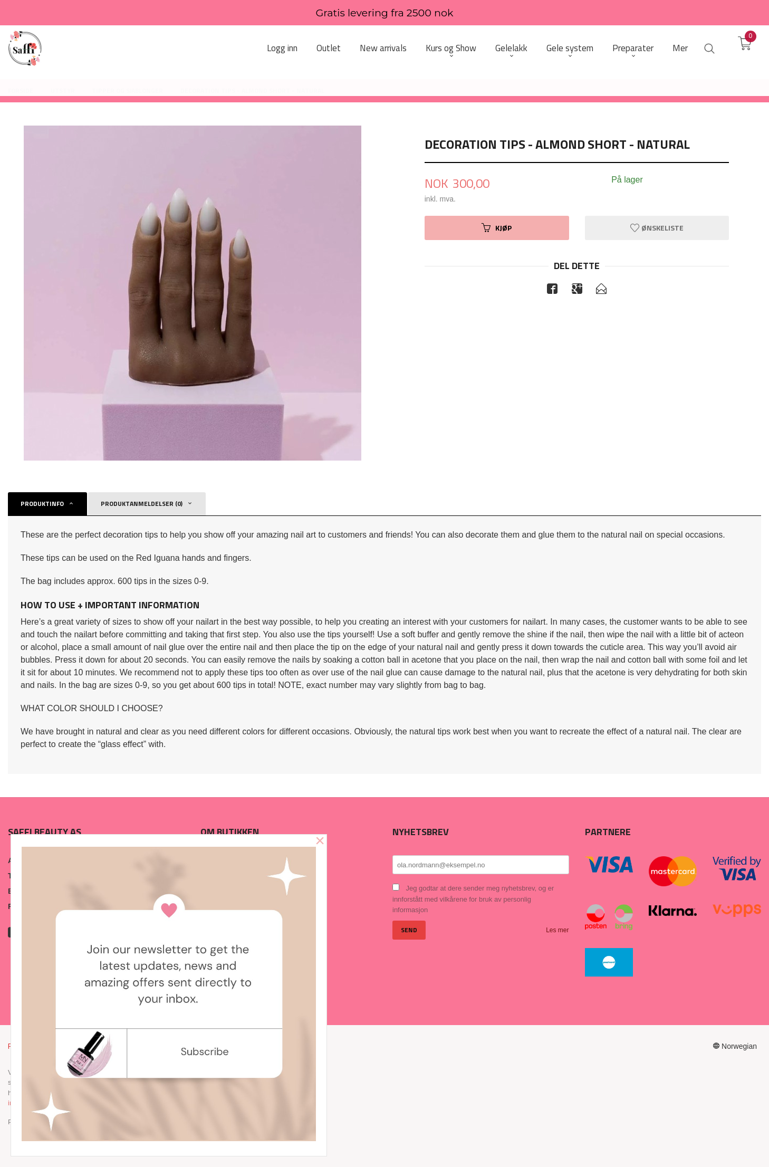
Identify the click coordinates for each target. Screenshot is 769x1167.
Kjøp (497, 227)
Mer (680, 48)
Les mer (557, 930)
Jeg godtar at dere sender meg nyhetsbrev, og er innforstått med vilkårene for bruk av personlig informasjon (473, 899)
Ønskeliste (657, 227)
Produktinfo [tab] (42, 504)
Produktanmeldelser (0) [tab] (141, 504)
